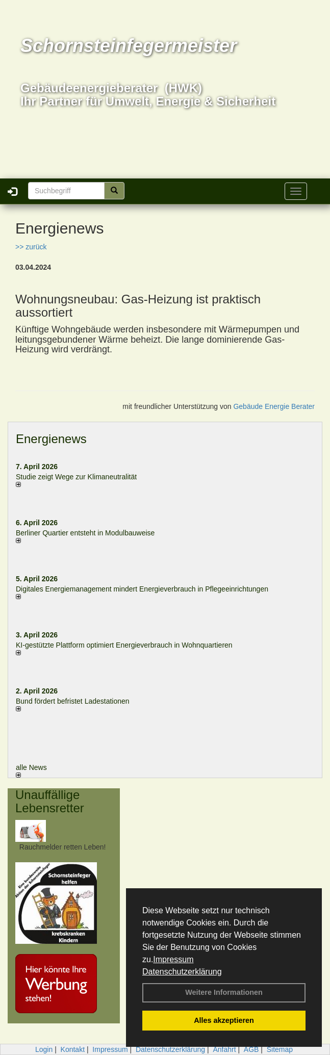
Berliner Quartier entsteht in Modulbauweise (85, 533)
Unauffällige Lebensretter (49, 801)
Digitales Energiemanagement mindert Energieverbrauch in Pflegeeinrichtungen (142, 589)
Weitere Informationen (224, 992)
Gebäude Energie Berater (274, 406)
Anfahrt (224, 1049)
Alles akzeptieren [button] (224, 1020)
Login (44, 1049)
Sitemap (280, 1049)
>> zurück (30, 247)
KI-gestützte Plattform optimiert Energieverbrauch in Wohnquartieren (124, 645)
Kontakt (73, 1049)
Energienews (51, 439)
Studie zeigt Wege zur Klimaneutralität (76, 477)
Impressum (173, 959)
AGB (251, 1049)
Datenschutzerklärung (182, 971)
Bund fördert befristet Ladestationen (73, 701)
